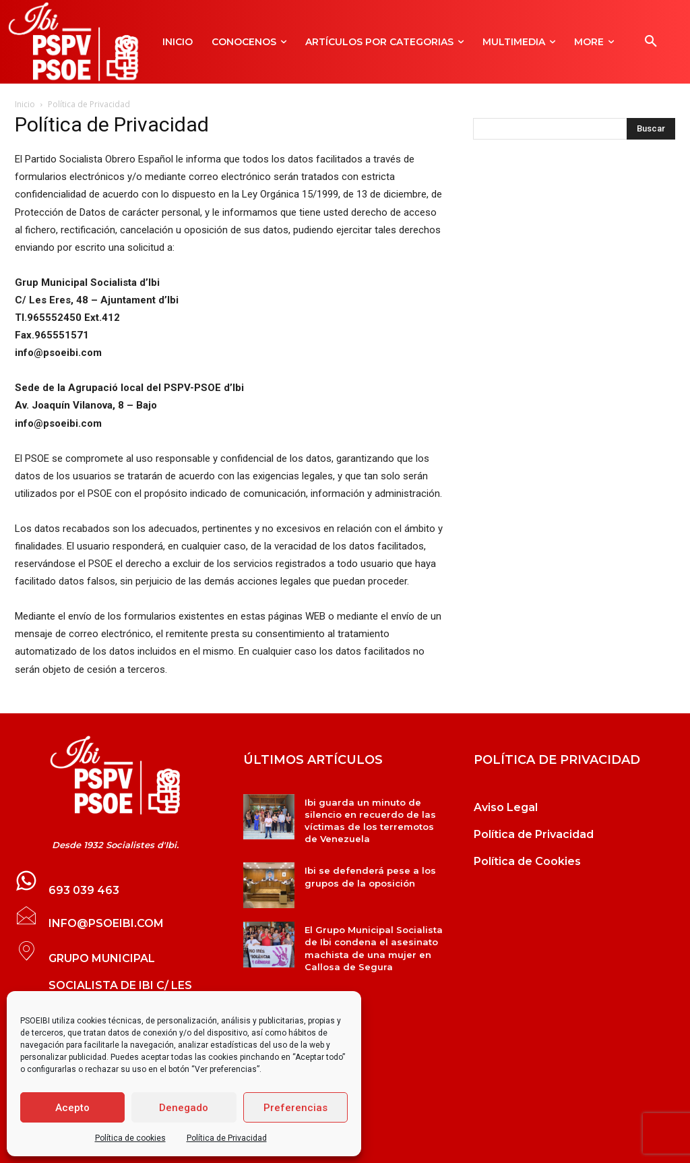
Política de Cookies (527, 861)
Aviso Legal (506, 807)
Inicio (25, 104)
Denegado (183, 1108)
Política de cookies (130, 1138)
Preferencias (295, 1108)
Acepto (72, 1108)
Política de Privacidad (227, 1138)
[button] (651, 41)
